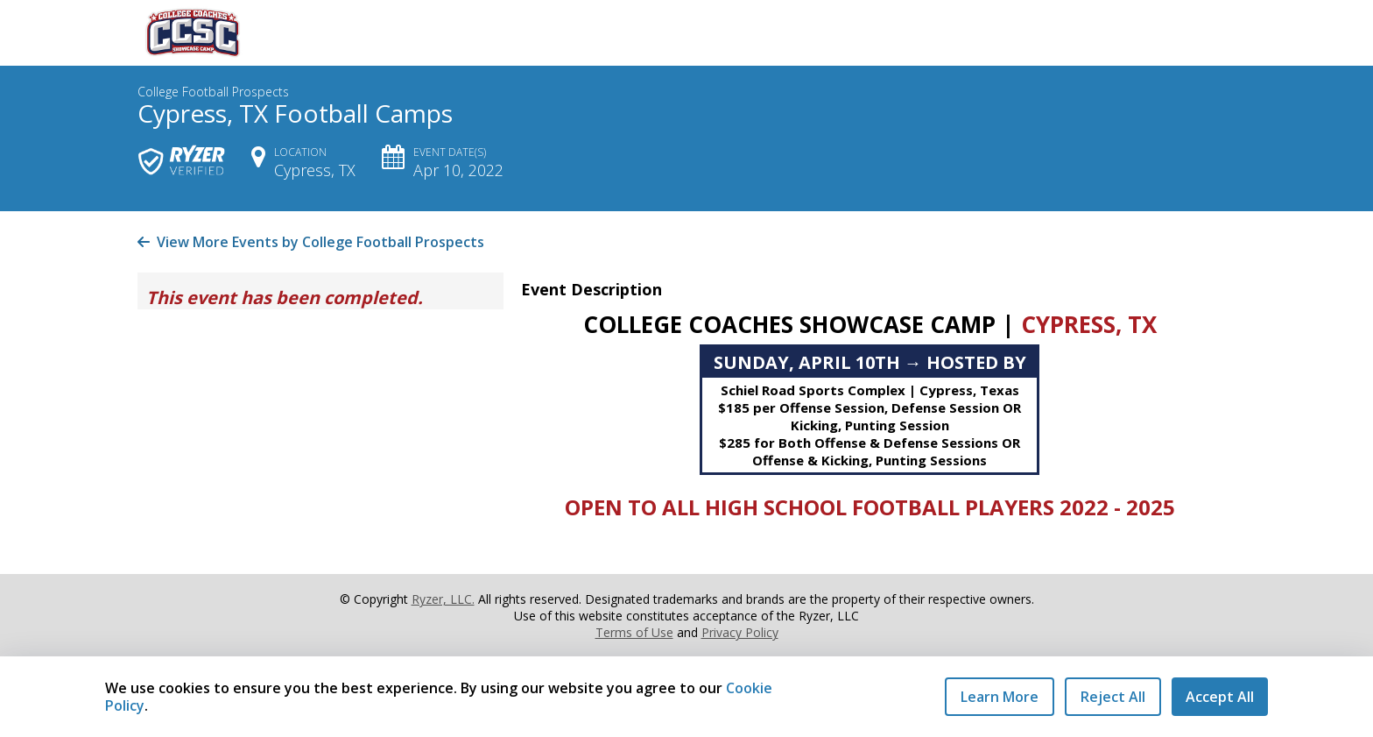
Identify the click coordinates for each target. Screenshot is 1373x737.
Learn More (1000, 696)
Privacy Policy (739, 632)
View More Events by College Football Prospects (310, 242)
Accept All (1220, 696)
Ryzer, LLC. (443, 599)
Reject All (1113, 696)
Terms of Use (634, 632)
